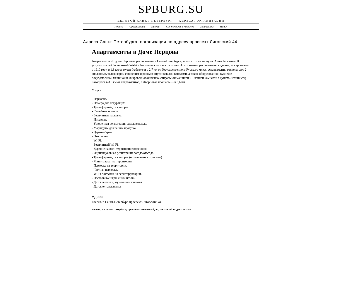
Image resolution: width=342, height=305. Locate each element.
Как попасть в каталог (180, 26)
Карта (155, 26)
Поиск (223, 26)
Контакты (207, 26)
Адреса (119, 26)
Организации (137, 26)
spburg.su (171, 9)
